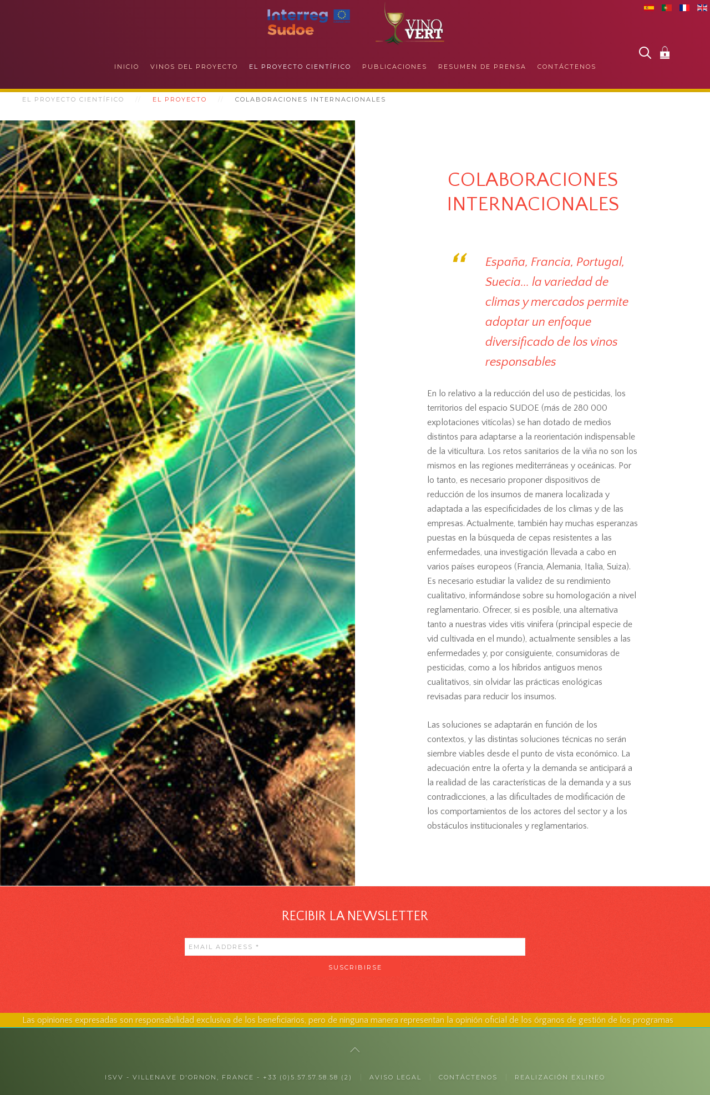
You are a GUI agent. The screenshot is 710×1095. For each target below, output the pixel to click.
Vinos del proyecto (194, 66)
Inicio (126, 66)
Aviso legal (395, 1077)
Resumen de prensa (482, 66)
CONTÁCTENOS (468, 1077)
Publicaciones (394, 66)
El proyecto (180, 99)
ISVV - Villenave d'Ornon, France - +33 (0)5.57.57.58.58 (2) (228, 1077)
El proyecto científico (300, 66)
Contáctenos (566, 66)
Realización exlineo (560, 1077)
